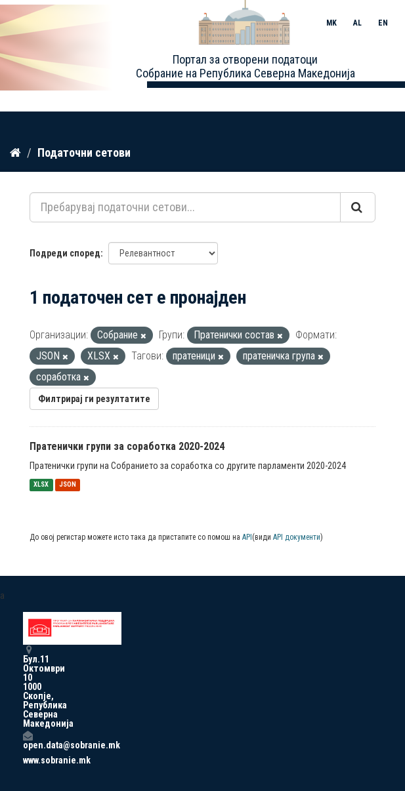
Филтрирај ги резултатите (94, 399)
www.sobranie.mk (27, 760)
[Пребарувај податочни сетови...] (185, 207)
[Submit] (357, 207)
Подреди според (65, 253)
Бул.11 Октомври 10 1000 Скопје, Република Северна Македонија (27, 686)
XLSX (41, 485)
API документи (296, 537)
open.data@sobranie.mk (27, 740)
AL (357, 23)
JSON (67, 485)
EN (383, 23)
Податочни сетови (84, 152)
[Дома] (15, 152)
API (247, 537)
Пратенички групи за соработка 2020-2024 (127, 446)
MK (331, 23)
